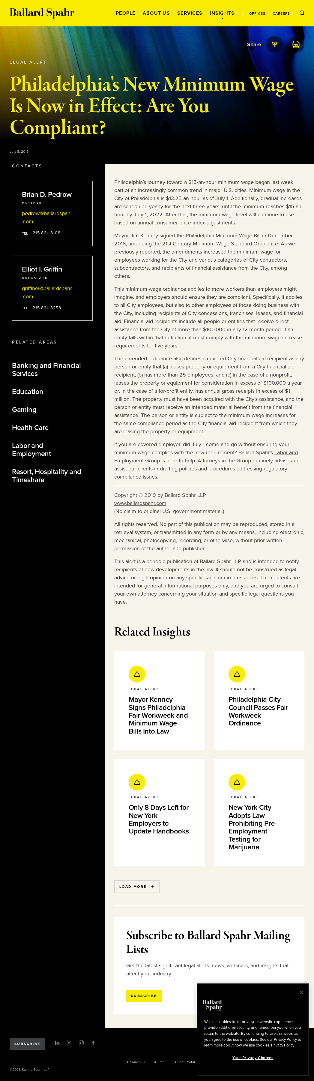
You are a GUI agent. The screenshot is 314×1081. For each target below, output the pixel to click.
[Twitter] (69, 1043)
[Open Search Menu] (302, 13)
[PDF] (296, 44)
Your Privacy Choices (252, 1057)
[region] (253, 1029)
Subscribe (27, 1044)
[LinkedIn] (57, 1043)
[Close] (301, 992)
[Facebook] (93, 1043)
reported (150, 251)
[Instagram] (81, 1043)
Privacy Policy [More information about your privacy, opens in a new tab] (282, 1045)
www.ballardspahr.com (140, 503)
